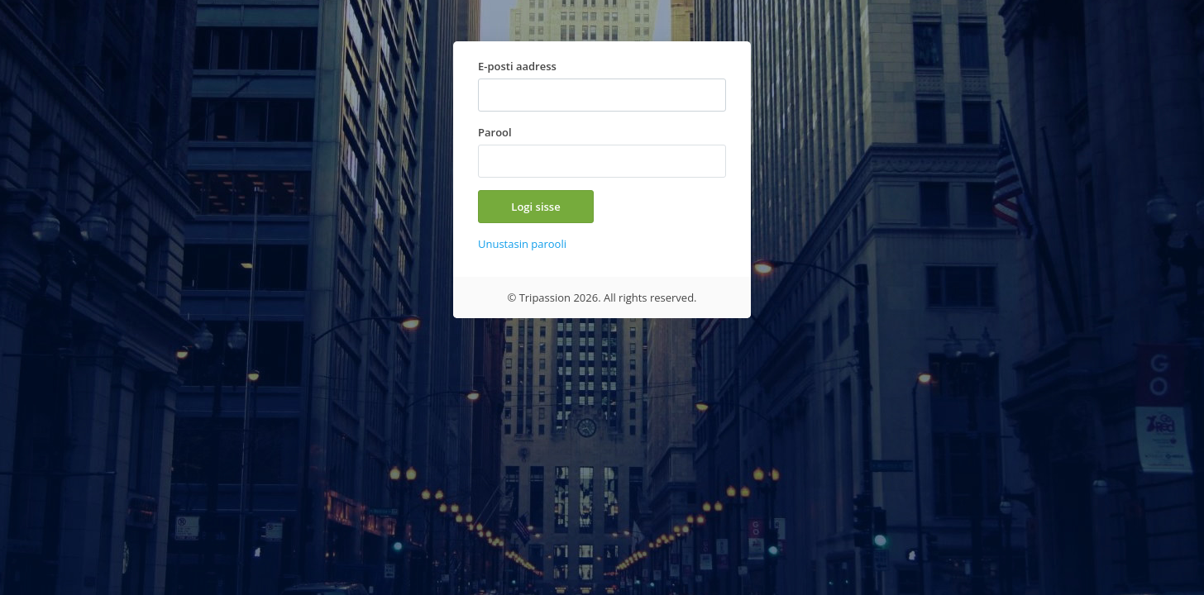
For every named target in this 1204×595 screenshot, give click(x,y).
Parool (495, 132)
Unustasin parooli (522, 243)
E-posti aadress (517, 66)
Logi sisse (535, 206)
